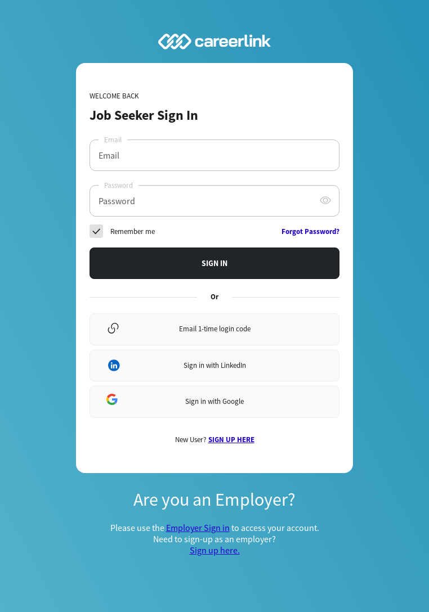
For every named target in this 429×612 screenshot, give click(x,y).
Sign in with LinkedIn (215, 365)
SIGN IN (214, 263)
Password (118, 185)
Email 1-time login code (215, 329)
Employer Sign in (198, 527)
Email (113, 140)
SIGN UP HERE (231, 439)
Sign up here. (215, 550)
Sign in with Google (214, 401)
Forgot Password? (310, 231)
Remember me (132, 231)
